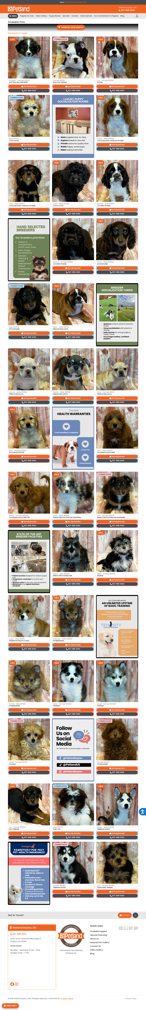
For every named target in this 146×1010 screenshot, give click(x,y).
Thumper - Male (62, 639)
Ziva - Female (105, 885)
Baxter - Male (105, 827)
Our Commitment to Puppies (106, 16)
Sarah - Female (18, 762)
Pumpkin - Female (19, 80)
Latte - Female (105, 392)
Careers (75, 16)
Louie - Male (61, 204)
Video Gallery (41, 16)
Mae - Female (17, 450)
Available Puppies (98, 931)
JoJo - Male (105, 450)
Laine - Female (62, 704)
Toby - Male (17, 204)
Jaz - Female (17, 827)
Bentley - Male (105, 204)
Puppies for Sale (27, 16)
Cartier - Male (62, 392)
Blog (122, 16)
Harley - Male (105, 139)
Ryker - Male (61, 327)
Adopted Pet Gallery (99, 942)
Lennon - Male (18, 392)
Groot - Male (105, 262)
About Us (94, 938)
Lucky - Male (17, 639)
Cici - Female (105, 80)
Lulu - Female (105, 515)
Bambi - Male (17, 704)
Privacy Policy (130, 998)
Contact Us (95, 946)
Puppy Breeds (55, 16)
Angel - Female (106, 704)
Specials (66, 16)
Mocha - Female (63, 262)
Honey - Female (18, 515)
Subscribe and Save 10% (75, 2)
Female (59, 80)
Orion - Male (61, 515)
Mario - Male (61, 574)
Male (14, 139)
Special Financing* (99, 935)
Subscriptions (86, 16)
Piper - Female (106, 574)
